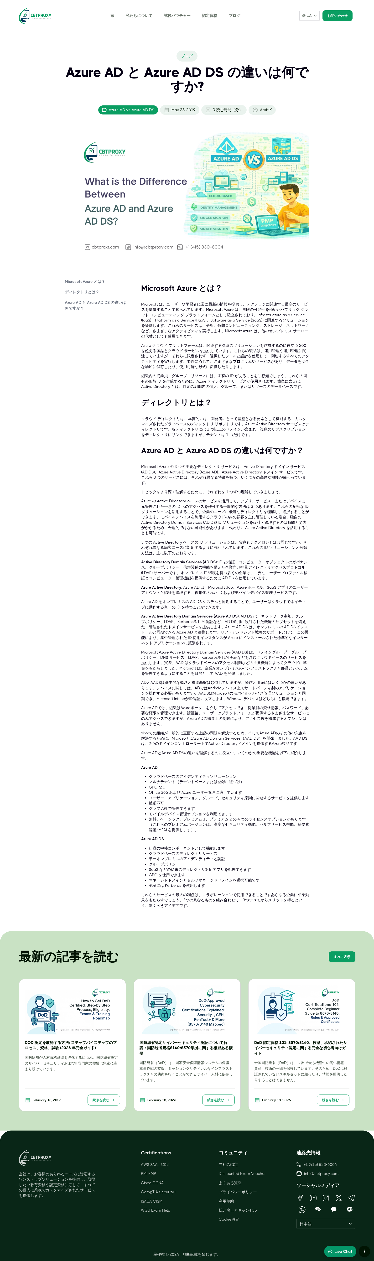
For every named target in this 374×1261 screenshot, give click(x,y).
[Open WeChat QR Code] (318, 1209)
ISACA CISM (151, 1201)
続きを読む (104, 1100)
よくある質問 (230, 1183)
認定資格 (209, 15)
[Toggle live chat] (340, 1251)
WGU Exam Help (155, 1210)
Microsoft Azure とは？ (85, 281)
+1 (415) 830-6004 (316, 1164)
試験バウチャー (177, 15)
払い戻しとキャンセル (238, 1210)
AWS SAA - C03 (155, 1164)
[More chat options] (364, 1251)
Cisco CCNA (152, 1183)
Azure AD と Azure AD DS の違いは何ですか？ (95, 305)
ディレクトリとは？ (82, 292)
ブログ (234, 15)
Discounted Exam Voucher (242, 1173)
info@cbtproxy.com (321, 1173)
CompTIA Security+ (158, 1192)
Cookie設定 (229, 1219)
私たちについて (139, 15)
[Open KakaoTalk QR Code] (333, 1209)
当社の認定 (228, 1164)
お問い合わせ (337, 16)
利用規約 (226, 1201)
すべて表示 (342, 957)
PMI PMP (148, 1173)
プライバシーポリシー (238, 1192)
